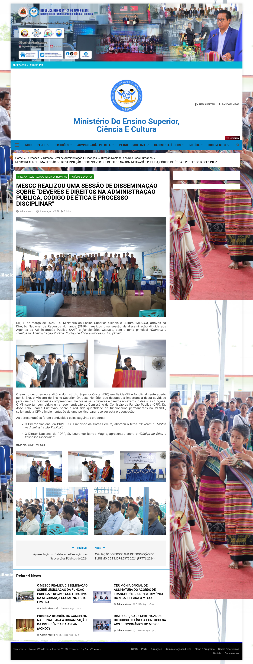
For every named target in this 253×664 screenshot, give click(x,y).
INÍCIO (28, 145)
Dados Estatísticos (167, 145)
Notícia (194, 145)
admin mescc (27, 211)
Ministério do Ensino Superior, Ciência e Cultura (126, 125)
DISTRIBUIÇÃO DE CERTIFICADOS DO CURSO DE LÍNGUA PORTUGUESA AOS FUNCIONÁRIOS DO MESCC (140, 620)
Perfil (41, 145)
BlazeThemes (93, 649)
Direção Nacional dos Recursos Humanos (40, 176)
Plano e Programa (132, 145)
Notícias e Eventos (78, 176)
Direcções (62, 145)
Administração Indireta (94, 145)
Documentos (217, 145)
